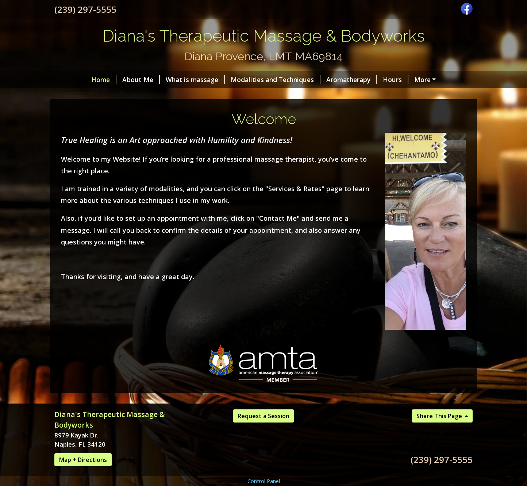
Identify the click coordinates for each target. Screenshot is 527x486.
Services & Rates (371, 94)
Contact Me (81, 94)
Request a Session (263, 431)
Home (72, 79)
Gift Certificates (312, 94)
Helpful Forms (408, 79)
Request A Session (140, 94)
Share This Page (439, 431)
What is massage (164, 79)
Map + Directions (83, 475)
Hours (364, 79)
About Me (110, 79)
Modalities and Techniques (244, 79)
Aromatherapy (320, 79)
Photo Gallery (202, 94)
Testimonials (255, 94)
